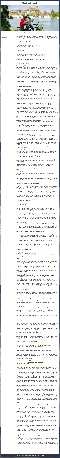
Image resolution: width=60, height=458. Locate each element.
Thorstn (38, 455)
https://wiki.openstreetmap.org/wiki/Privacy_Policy (36, 446)
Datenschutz (4, 37)
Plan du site (42, 455)
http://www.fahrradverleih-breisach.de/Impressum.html (26, 46)
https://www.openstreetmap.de (45, 435)
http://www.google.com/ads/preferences (23, 431)
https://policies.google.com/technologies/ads (41, 345)
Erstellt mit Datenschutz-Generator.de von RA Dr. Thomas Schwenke (29, 450)
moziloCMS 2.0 (30, 455)
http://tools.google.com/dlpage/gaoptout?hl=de (29, 341)
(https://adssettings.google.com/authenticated (24, 347)
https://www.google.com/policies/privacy (26, 426)
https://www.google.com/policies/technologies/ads (32, 425)
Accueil (3, 33)
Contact (3, 35)
